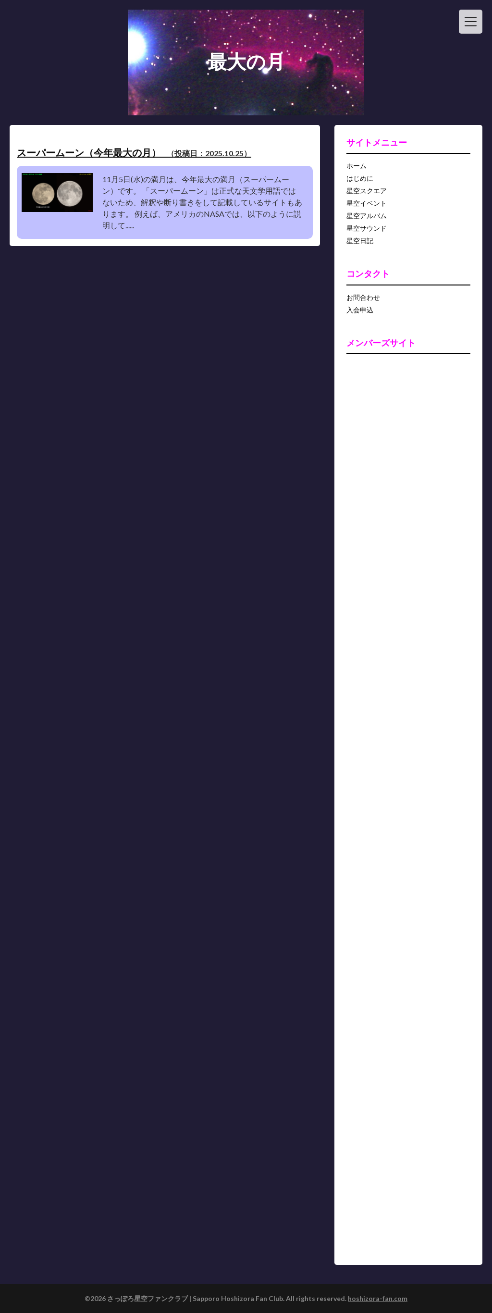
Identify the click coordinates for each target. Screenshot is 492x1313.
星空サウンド (366, 228)
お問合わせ (363, 297)
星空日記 (359, 240)
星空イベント (366, 203)
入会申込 (359, 310)
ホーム (356, 165)
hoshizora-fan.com (377, 1298)
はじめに (359, 178)
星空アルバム (366, 215)
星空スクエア (366, 190)
